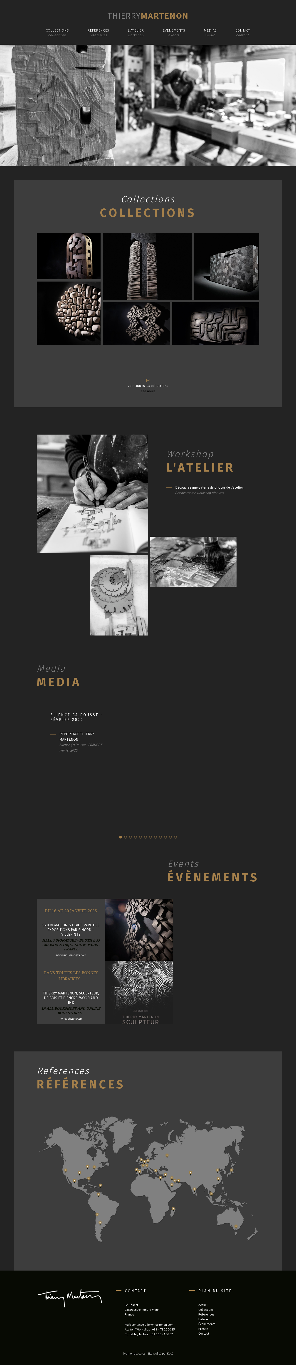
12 (175, 837)
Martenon (148, 15)
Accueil (203, 1305)
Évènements (174, 30)
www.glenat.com (70, 1019)
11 (170, 837)
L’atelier (136, 30)
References (63, 1071)
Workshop (190, 454)
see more (148, 391)
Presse (203, 1329)
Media (51, 668)
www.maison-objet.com (71, 955)
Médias (210, 30)
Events (183, 863)
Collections (57, 30)
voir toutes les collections (148, 385)
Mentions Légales (134, 1353)
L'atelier (200, 467)
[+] (148, 380)
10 (165, 837)
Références (98, 30)
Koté (170, 1353)
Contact (242, 30)
